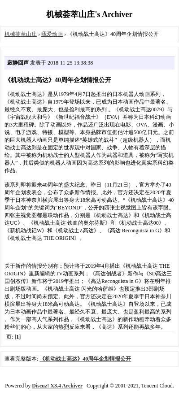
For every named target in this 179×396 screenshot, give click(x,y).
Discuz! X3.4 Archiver (57, 386)
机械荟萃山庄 (20, 34)
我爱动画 (52, 34)
